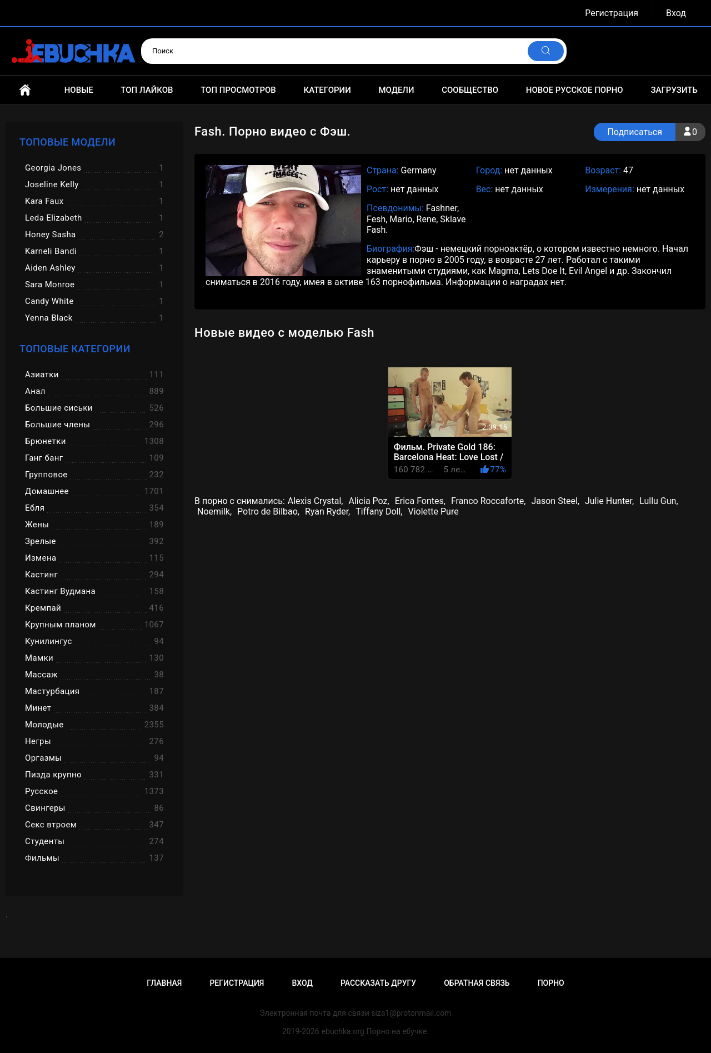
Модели (396, 90)
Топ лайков (147, 90)
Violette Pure (433, 511)
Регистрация (611, 13)
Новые (78, 90)
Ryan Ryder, (327, 511)
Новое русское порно (574, 90)
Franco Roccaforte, (488, 501)
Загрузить (674, 90)
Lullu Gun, (658, 501)
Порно (551, 983)
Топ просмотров (238, 90)
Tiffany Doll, (379, 511)
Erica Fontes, (420, 501)
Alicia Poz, (368, 501)
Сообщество (470, 90)
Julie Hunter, (609, 501)
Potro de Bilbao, (268, 511)
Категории (327, 90)
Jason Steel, (555, 501)
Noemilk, (214, 511)
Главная (25, 90)
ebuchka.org (343, 1031)
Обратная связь (476, 983)
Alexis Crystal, (315, 501)
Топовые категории (75, 349)
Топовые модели (67, 142)
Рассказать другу (378, 983)
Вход (676, 13)
